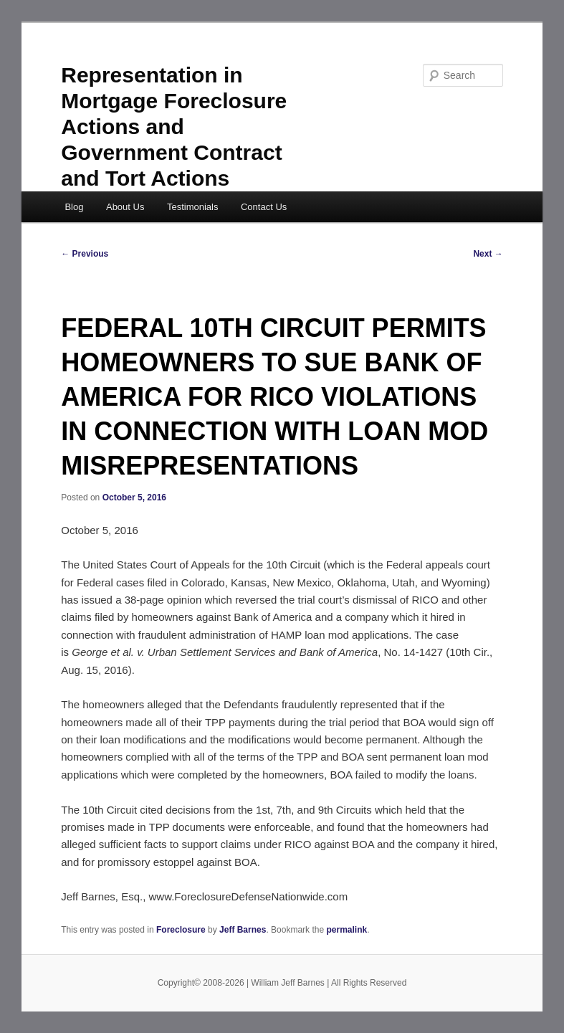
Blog (73, 206)
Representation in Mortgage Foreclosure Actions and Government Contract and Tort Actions (174, 126)
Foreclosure (181, 930)
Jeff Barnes (242, 930)
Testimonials (193, 206)
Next (487, 254)
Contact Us (264, 206)
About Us (125, 206)
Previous (84, 254)
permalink (346, 930)
